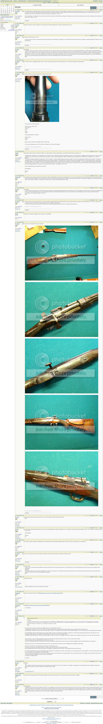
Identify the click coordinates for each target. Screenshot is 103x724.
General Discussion (22, 0)
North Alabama (17, 161)
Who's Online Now (5, 14)
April (7, 4)
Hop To (43, 698)
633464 (101, 591)
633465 (101, 603)
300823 (101, 552)
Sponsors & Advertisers (51, 705)
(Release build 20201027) (51, 719)
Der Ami (87, 616)
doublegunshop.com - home (6, 0)
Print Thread (17, 7)
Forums (15, 0)
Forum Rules (3, 703)
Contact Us (82, 703)
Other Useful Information (56, 707)
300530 (101, 72)
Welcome (43, 705)
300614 (101, 212)
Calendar (49, 2)
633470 (101, 616)
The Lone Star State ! (19, 586)
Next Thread (80, 5)
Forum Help (87, 703)
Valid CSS (54, 723)
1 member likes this (29, 671)
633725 (101, 673)
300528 (101, 60)
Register (95, 0)
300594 (101, 200)
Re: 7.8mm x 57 (20, 23)
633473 (101, 661)
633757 (101, 684)
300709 (101, 515)
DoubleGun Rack (59, 705)
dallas (16, 185)
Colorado (16, 601)
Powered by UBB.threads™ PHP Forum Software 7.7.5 (51, 718)
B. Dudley (87, 23)
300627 (101, 222)
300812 (101, 540)
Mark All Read (9, 703)
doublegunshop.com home (35, 705)
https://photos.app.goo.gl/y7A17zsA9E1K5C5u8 (50, 593)
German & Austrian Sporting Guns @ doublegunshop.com (40, 0)
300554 (101, 175)
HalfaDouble (86, 684)
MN (16, 33)
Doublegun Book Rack (68, 705)
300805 (101, 527)
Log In (100, 0)
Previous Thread (36, 5)
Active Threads (55, 2)
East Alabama (17, 57)
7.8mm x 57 (19, 9)
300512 (101, 9)
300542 (101, 151)
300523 (101, 35)
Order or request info (46, 707)
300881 (101, 576)
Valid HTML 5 (48, 723)
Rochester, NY (17, 18)
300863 (101, 564)
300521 (101, 23)
